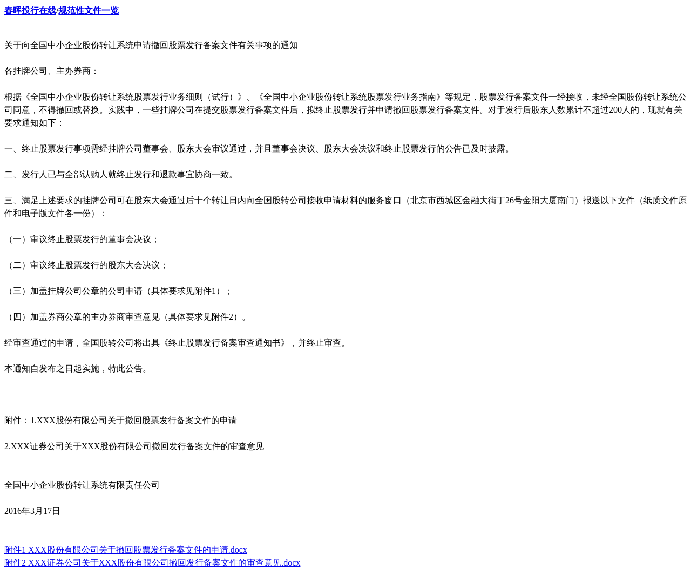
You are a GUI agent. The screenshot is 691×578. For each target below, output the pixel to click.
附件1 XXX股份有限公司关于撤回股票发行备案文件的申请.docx (125, 549)
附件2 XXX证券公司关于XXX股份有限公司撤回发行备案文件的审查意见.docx (152, 562)
